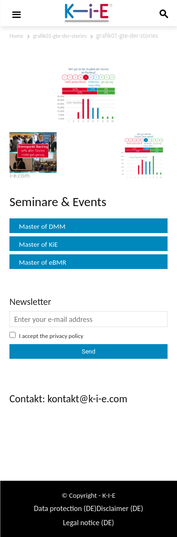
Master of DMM (42, 226)
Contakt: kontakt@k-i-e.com (68, 398)
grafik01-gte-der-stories (60, 36)
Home (16, 36)
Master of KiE (38, 244)
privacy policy (67, 335)
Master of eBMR (43, 262)
